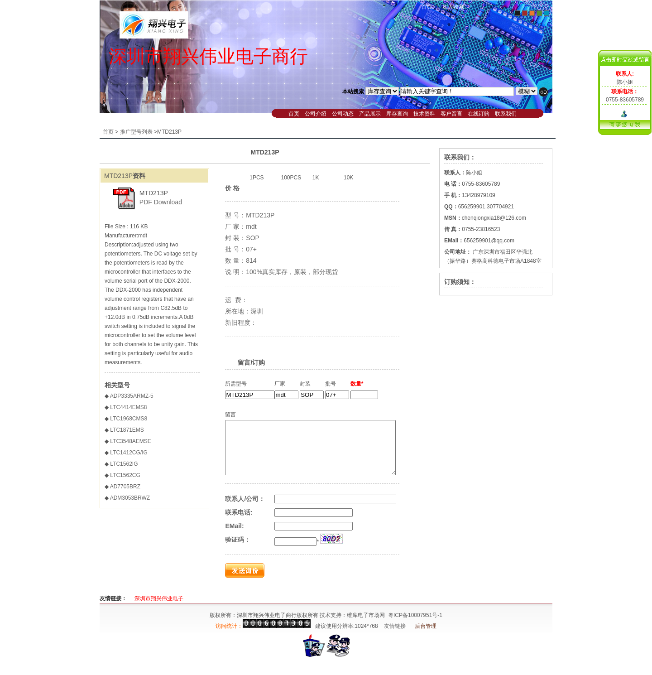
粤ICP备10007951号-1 (415, 626)
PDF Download (160, 202)
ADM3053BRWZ (130, 498)
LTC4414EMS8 (128, 407)
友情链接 (395, 637)
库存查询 (397, 114)
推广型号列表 (136, 132)
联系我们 (506, 114)
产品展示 (370, 114)
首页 (426, 7)
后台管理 (425, 637)
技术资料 (424, 114)
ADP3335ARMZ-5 (131, 396)
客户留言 (451, 114)
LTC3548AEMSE (130, 441)
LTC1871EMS (127, 430)
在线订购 (478, 114)
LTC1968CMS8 (128, 418)
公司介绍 (315, 114)
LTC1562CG (125, 475)
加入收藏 (453, 7)
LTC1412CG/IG (128, 452)
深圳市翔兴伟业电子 (158, 609)
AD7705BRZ (125, 486)
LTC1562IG (124, 464)
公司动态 (343, 114)
